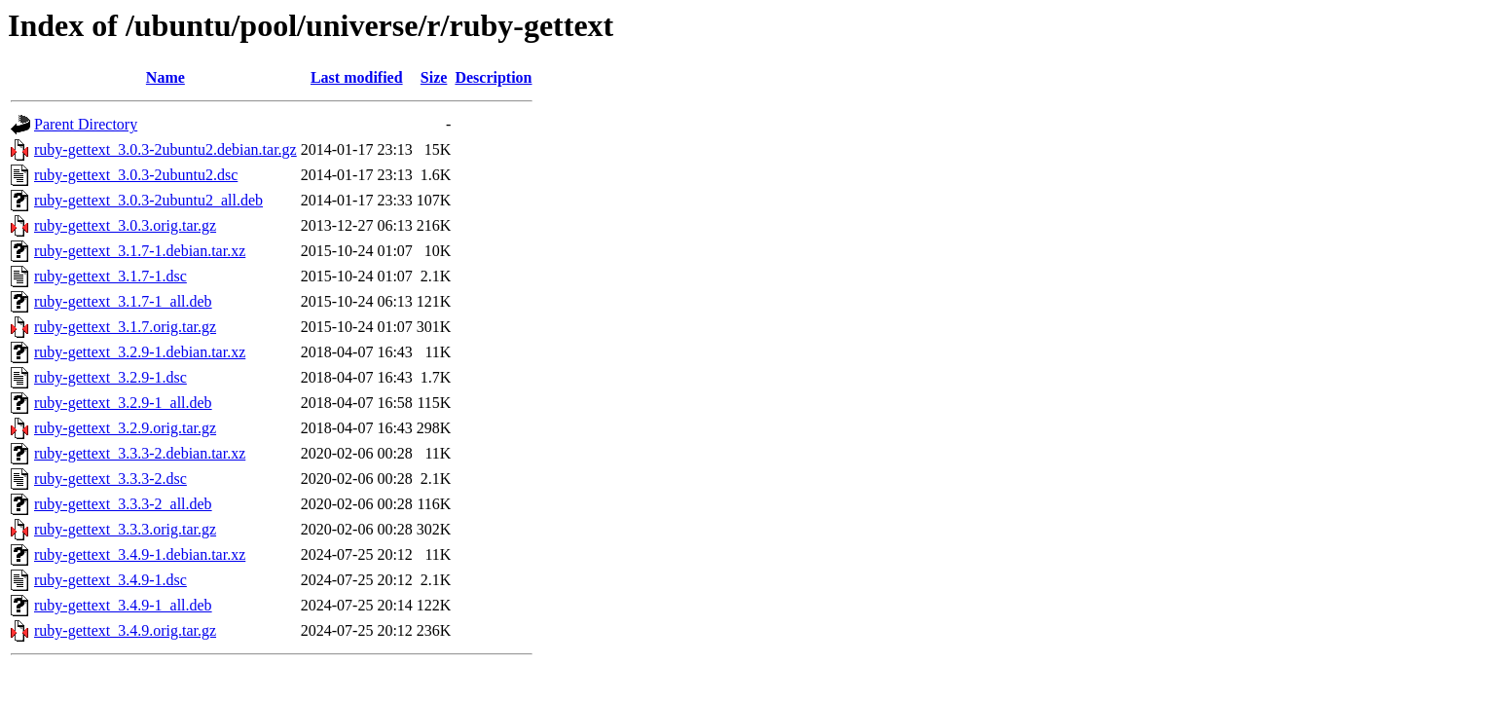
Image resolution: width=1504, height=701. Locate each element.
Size (434, 77)
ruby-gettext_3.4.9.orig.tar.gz (125, 630)
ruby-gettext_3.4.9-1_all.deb (123, 605)
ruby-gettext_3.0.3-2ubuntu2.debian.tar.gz (165, 149)
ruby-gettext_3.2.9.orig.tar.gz (125, 428)
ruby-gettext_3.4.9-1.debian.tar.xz (139, 554)
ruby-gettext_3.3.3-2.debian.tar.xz (139, 453)
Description (493, 77)
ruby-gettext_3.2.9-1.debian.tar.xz (139, 352)
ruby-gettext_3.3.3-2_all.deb (123, 504)
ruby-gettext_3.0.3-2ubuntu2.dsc (136, 174)
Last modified (357, 77)
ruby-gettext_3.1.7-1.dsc (110, 276)
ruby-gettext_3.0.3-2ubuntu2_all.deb (148, 200)
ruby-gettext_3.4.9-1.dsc (110, 580)
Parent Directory (85, 124)
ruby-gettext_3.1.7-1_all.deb (123, 301)
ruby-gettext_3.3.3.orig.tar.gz (125, 529)
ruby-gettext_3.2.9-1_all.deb (123, 402)
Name (165, 77)
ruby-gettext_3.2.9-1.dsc (110, 377)
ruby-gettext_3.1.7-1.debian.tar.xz (139, 250)
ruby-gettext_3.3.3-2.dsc (110, 478)
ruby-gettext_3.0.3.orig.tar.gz (125, 225)
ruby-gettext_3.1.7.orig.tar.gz (125, 326)
